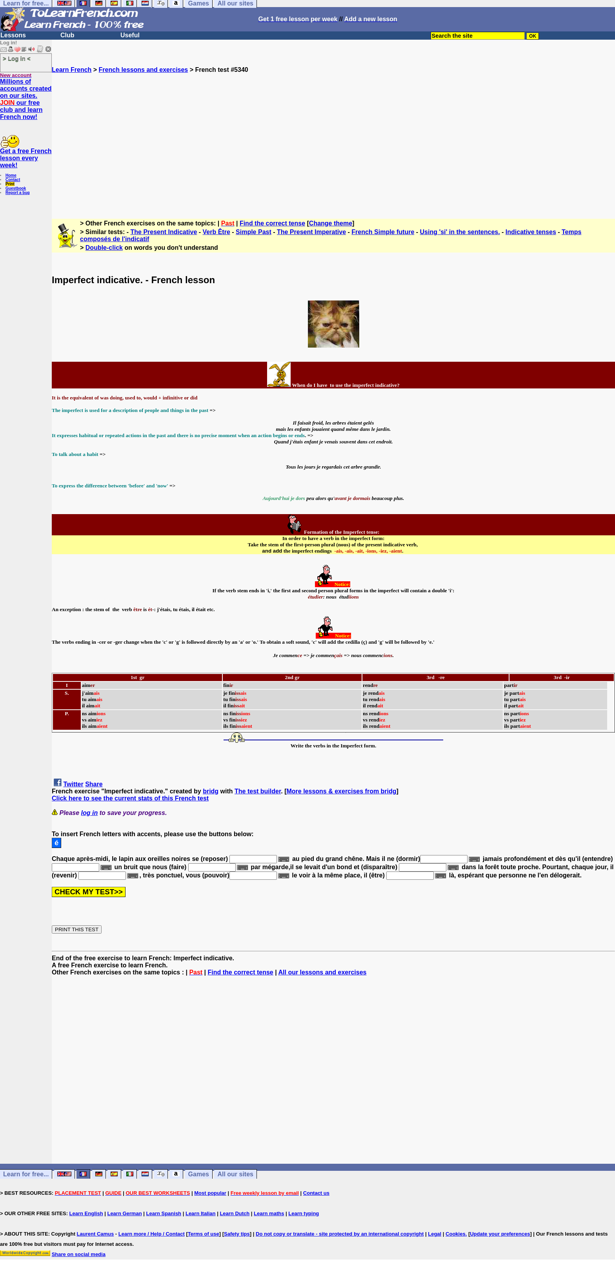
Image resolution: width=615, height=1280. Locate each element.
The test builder (258, 791)
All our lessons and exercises (322, 972)
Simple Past (253, 232)
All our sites (235, 1174)
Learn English (86, 1213)
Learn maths (269, 1213)
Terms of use (203, 1234)
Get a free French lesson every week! (26, 158)
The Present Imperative (311, 232)
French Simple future (382, 232)
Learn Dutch (234, 1213)
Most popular (210, 1193)
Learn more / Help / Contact (151, 1234)
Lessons (13, 35)
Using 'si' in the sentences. (460, 232)
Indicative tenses (531, 232)
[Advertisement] (333, 143)
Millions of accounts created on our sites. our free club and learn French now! (26, 99)
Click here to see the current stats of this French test (130, 798)
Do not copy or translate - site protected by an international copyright (340, 1234)
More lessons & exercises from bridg (341, 791)
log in (89, 812)
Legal (434, 1234)
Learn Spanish (163, 1213)
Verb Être (216, 232)
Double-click (104, 247)
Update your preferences (500, 1234)
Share (93, 784)
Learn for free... (26, 1174)
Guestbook (15, 188)
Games (198, 1174)
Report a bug (17, 192)
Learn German (124, 1213)
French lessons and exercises (143, 69)
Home (10, 175)
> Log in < (17, 58)
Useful (130, 35)
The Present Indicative (164, 232)
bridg (210, 791)
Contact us (316, 1193)
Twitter (73, 784)
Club (67, 35)
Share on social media (79, 1254)
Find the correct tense (272, 223)
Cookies (456, 1234)
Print (10, 184)
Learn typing (303, 1213)
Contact (12, 180)
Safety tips (237, 1234)
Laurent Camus (95, 1234)
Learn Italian (201, 1213)
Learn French (71, 69)
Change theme (330, 223)
